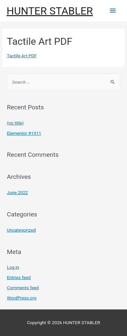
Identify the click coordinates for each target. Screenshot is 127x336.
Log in (13, 267)
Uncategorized (21, 230)
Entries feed (19, 277)
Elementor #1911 (24, 133)
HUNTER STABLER (50, 11)
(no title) (15, 123)
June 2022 (17, 192)
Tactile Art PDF (22, 55)
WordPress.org (21, 297)
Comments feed (23, 287)
